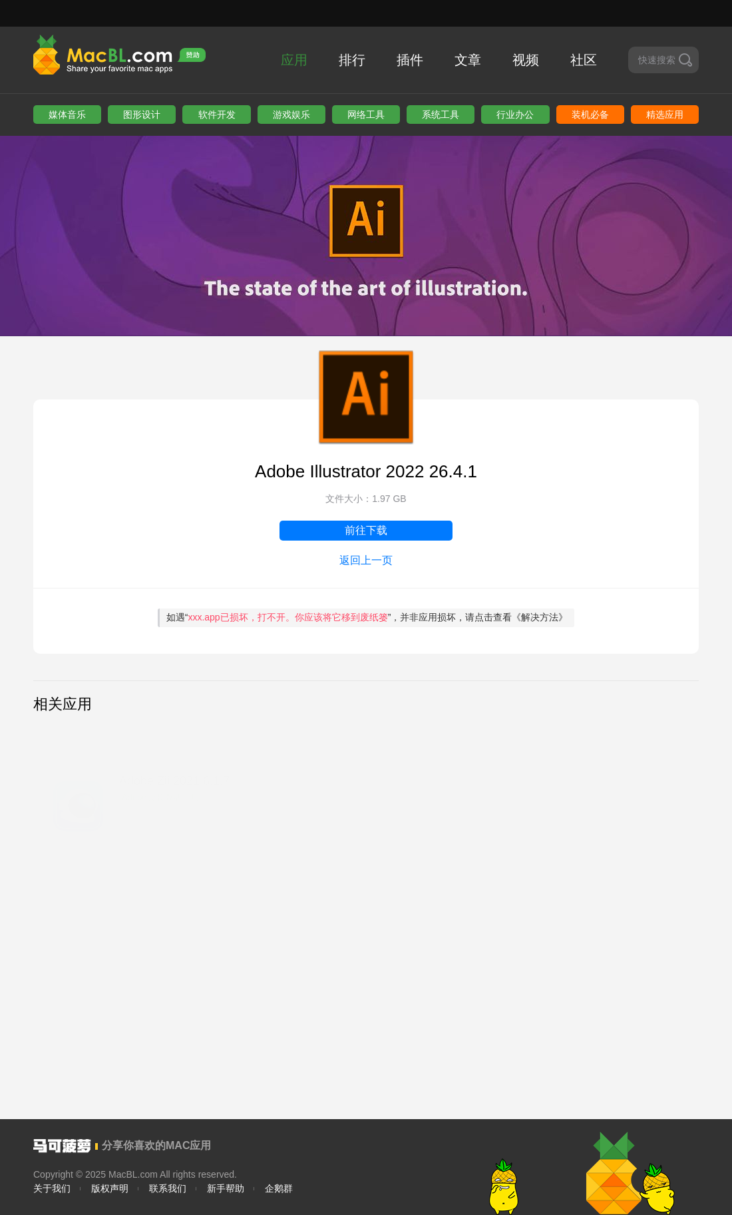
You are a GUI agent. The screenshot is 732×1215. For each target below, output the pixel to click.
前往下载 (366, 530)
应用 (294, 60)
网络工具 (366, 114)
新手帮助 (225, 1188)
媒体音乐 (67, 114)
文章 (468, 60)
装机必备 (590, 114)
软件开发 (217, 114)
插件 (410, 60)
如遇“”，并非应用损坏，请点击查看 (367, 617)
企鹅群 (279, 1188)
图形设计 (141, 114)
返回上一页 (366, 560)
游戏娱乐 (291, 114)
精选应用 (664, 114)
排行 (352, 60)
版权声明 (109, 1188)
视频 (525, 60)
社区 (583, 60)
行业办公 (515, 114)
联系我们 (167, 1188)
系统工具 (440, 114)
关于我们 (52, 1188)
